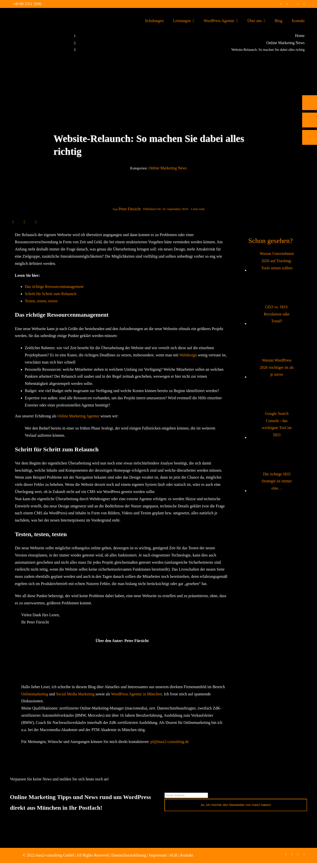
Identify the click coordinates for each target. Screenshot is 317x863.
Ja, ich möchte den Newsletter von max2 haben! (236, 805)
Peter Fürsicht (130, 209)
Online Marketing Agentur (78, 416)
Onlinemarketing (34, 694)
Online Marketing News (168, 168)
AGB (173, 855)
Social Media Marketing (75, 694)
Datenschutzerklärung (128, 855)
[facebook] (280, 3)
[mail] (304, 3)
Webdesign (188, 355)
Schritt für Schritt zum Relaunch (50, 294)
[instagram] (287, 3)
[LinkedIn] (24, 222)
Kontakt (186, 855)
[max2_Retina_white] (22, 15)
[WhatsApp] (30, 222)
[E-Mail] (36, 222)
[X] (18, 222)
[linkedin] (297, 3)
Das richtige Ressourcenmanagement (54, 286)
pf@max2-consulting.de (170, 742)
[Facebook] (13, 222)
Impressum (158, 855)
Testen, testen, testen (41, 301)
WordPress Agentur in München (136, 694)
